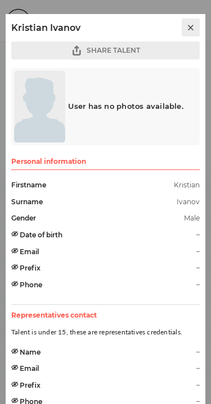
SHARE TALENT (105, 51)
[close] (191, 27)
